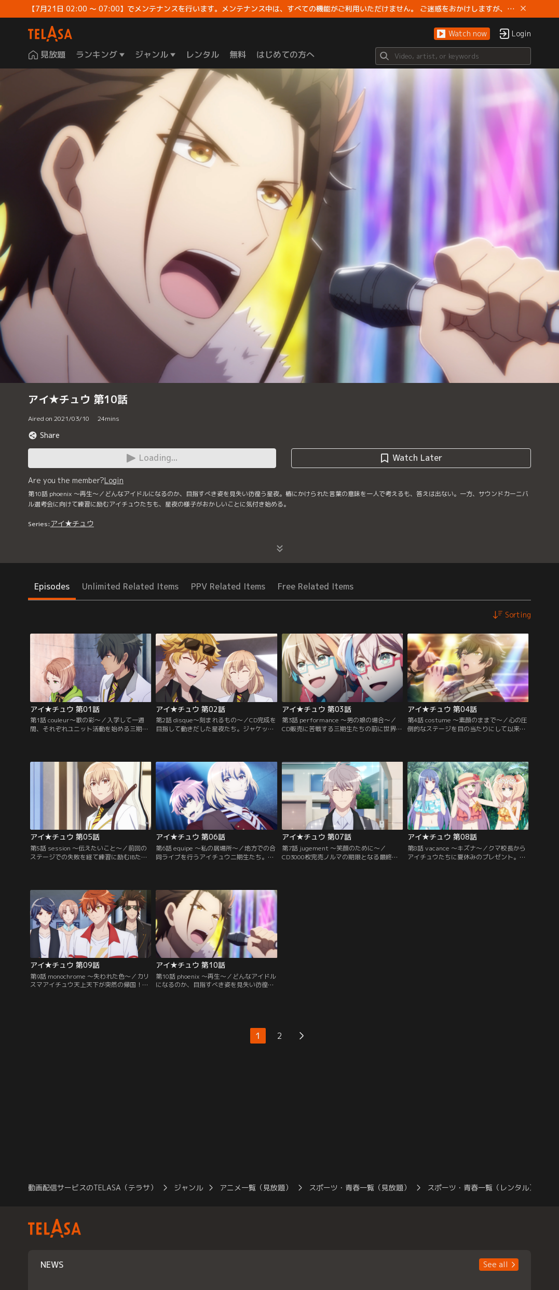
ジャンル (188, 1187)
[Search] (453, 56)
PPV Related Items (228, 586)
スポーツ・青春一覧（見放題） (360, 1187)
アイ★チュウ (72, 523)
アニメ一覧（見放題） (256, 1187)
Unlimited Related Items (130, 586)
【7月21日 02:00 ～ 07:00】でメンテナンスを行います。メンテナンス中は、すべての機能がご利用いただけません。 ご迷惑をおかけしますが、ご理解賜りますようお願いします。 (272, 8)
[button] (462, 34)
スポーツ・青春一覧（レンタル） (481, 1187)
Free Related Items (315, 586)
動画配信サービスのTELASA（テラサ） (92, 1187)
